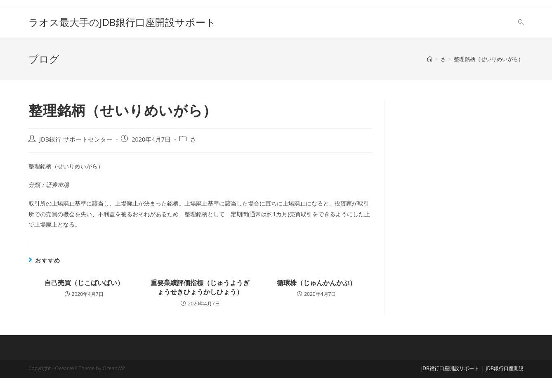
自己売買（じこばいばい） (84, 282)
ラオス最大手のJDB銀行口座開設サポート (122, 22)
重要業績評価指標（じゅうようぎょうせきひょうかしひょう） (200, 287)
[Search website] (521, 22)
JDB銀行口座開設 (505, 368)
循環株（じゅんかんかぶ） (316, 282)
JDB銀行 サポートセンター (76, 139)
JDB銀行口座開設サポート (450, 368)
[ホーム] (429, 59)
